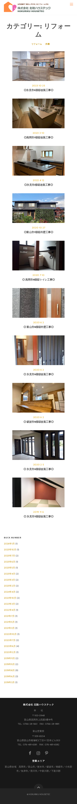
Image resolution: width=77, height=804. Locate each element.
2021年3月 (9, 628)
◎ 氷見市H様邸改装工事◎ (38, 374)
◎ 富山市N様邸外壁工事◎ (38, 327)
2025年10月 (10, 549)
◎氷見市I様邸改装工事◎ (38, 184)
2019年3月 (9, 682)
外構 (47, 44)
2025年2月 (9, 585)
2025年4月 (9, 573)
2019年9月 (9, 664)
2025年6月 (9, 561)
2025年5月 (9, 567)
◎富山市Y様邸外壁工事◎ (38, 232)
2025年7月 (9, 555)
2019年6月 (9, 676)
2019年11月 (9, 658)
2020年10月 (10, 634)
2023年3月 (9, 603)
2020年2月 (10, 652)
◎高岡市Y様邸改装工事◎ (38, 137)
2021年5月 (9, 622)
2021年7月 (9, 616)
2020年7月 (10, 640)
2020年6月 (10, 646)
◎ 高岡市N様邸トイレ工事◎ (38, 279)
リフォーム (36, 44)
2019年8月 (9, 670)
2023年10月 (10, 598)
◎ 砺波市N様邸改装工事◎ (38, 421)
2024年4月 (9, 591)
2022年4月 (9, 610)
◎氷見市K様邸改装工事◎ (38, 90)
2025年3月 (9, 579)
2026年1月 (9, 543)
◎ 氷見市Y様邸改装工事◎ (38, 516)
